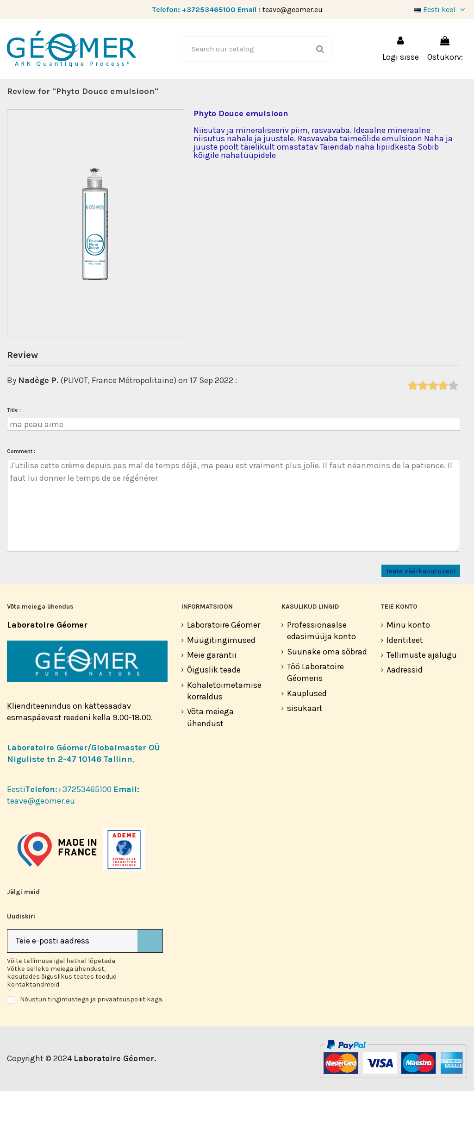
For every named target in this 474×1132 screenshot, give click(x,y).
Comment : (21, 492)
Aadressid (405, 710)
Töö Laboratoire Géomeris (315, 713)
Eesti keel (440, 9)
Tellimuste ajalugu (422, 696)
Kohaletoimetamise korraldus (224, 731)
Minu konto (408, 665)
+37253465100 (209, 9)
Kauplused (307, 734)
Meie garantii (212, 696)
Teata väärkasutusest (421, 611)
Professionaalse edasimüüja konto (321, 671)
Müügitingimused (221, 681)
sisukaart (305, 749)
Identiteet (405, 681)
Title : (14, 450)
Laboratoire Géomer (223, 665)
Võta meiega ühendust (210, 758)
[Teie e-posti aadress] (72, 981)
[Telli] (149, 981)
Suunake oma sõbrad (327, 692)
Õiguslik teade (214, 710)
